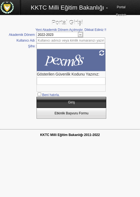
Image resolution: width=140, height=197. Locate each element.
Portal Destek (121, 11)
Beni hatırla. (51, 95)
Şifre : (32, 46)
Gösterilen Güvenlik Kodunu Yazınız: (68, 74)
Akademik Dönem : (23, 35)
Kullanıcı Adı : (26, 40)
